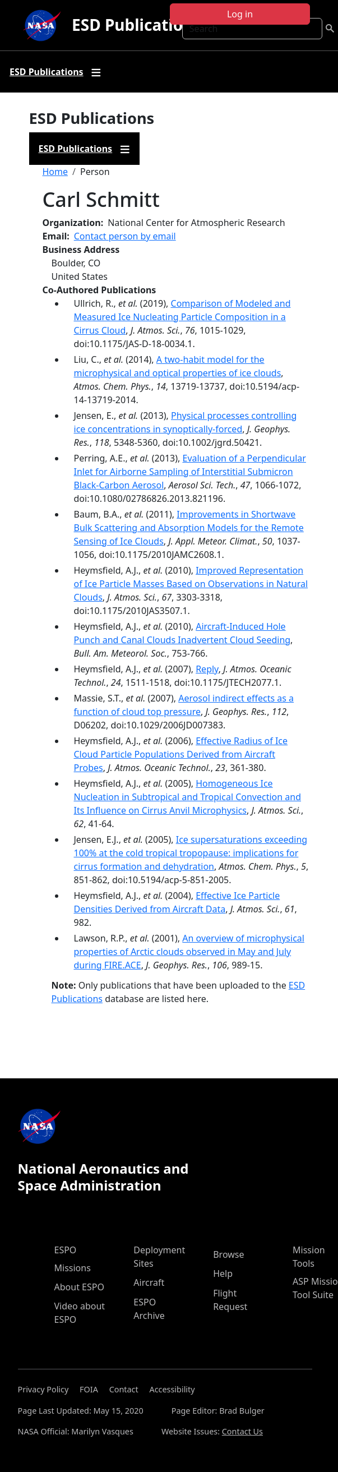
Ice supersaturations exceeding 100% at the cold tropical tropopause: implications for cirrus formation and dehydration (191, 853)
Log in (240, 14)
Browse (228, 1254)
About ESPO (79, 1287)
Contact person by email (125, 236)
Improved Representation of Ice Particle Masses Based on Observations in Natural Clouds (191, 583)
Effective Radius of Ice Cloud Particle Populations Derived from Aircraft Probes (181, 754)
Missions (72, 1268)
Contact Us (242, 1431)
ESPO (65, 1250)
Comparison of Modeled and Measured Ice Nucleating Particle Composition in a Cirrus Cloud (182, 316)
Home (55, 171)
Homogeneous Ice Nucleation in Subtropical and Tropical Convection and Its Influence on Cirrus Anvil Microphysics (188, 796)
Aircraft (148, 1282)
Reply (207, 669)
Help (223, 1273)
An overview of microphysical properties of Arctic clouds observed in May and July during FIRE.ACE (189, 951)
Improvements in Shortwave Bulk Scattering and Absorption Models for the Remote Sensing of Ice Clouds (189, 527)
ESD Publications (136, 24)
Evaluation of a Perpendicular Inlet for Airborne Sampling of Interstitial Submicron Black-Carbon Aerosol (190, 471)
